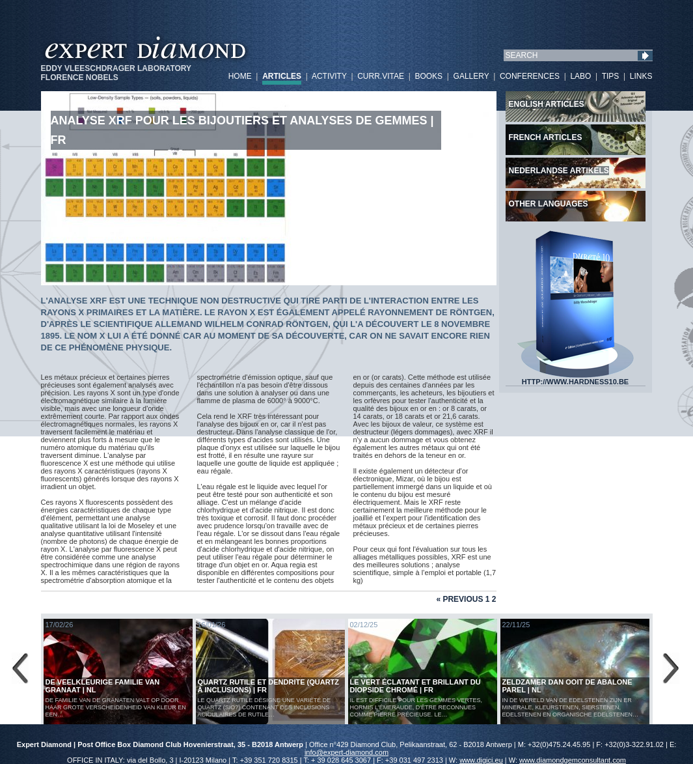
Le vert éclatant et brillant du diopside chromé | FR (415, 686)
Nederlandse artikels (559, 170)
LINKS (641, 76)
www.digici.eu (481, 760)
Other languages (548, 203)
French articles (545, 137)
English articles (546, 104)
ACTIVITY (329, 76)
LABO (580, 76)
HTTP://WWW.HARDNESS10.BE (575, 378)
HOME (240, 76)
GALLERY (471, 76)
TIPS (610, 76)
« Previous (459, 599)
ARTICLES (281, 76)
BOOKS (428, 76)
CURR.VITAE (380, 76)
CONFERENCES (530, 76)
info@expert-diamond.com (346, 752)
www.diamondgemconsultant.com (572, 760)
